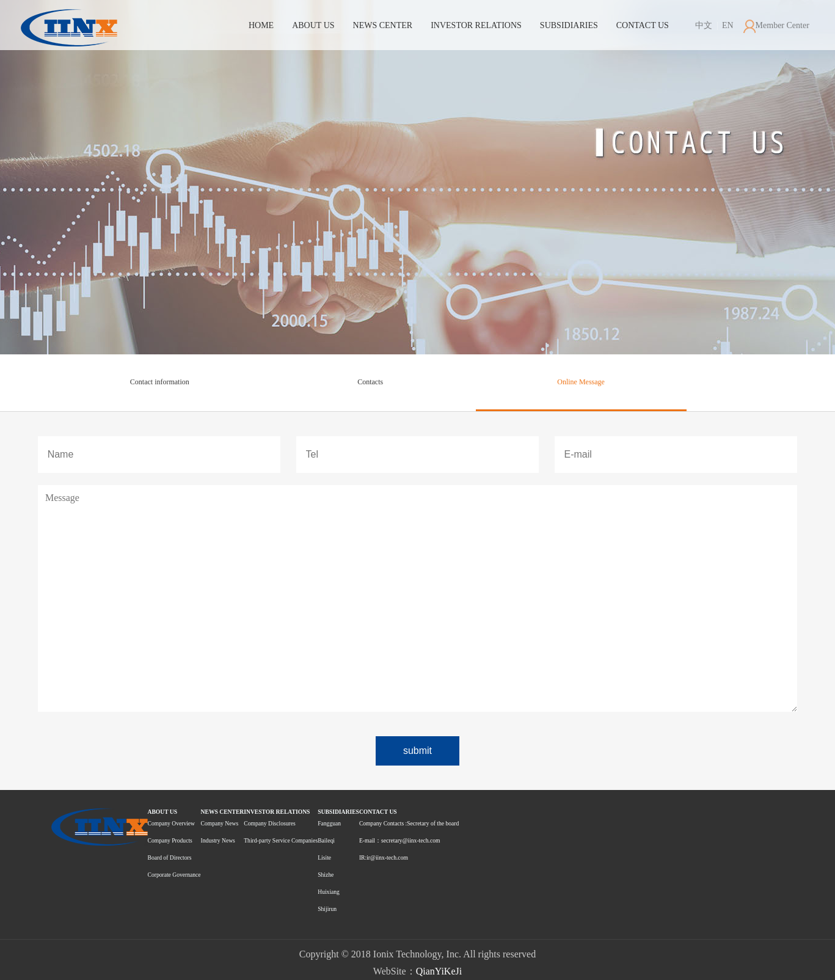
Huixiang (329, 891)
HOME (261, 25)
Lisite (324, 857)
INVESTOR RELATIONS (476, 25)
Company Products (170, 840)
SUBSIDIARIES (569, 25)
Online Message (581, 382)
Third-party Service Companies (281, 840)
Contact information (159, 382)
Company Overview (171, 823)
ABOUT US (313, 25)
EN (725, 25)
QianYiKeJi (439, 971)
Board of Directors (170, 857)
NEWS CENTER (383, 25)
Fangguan (329, 823)
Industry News (218, 840)
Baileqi (326, 840)
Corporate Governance (174, 874)
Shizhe (326, 874)
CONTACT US (642, 25)
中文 (703, 25)
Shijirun (327, 908)
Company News (220, 823)
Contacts (370, 382)
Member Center (776, 26)
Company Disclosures (269, 823)
